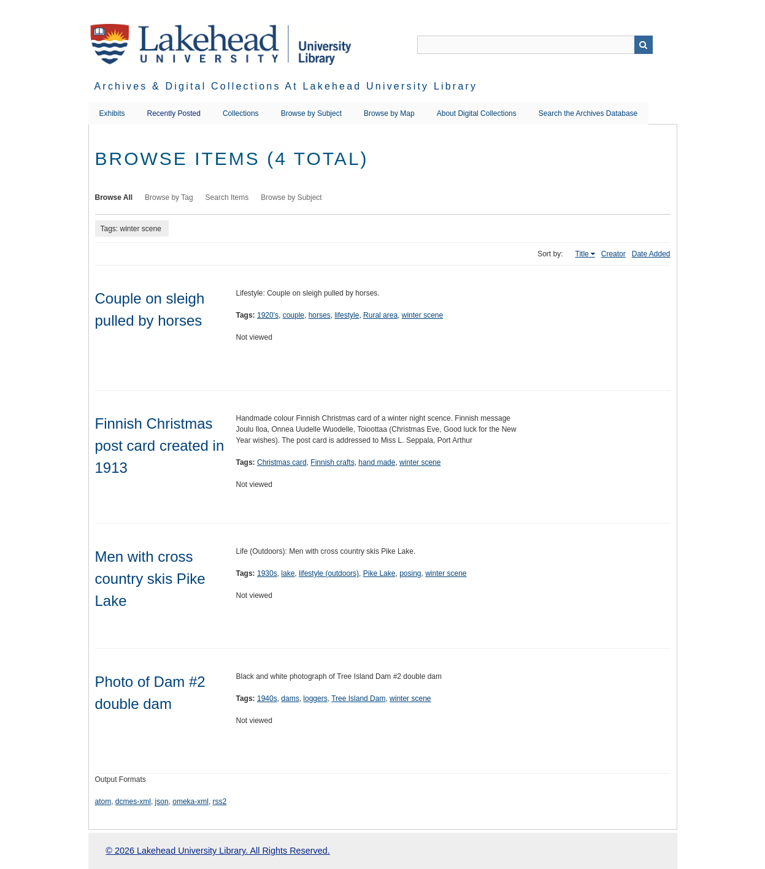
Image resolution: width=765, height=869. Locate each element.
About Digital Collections (477, 113)
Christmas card (282, 462)
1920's (268, 315)
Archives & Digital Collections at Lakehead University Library (286, 86)
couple (293, 315)
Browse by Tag (169, 197)
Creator (613, 254)
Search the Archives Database (588, 113)
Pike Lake (379, 573)
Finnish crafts (332, 462)
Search (643, 45)
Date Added (651, 254)
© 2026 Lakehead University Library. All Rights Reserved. (217, 851)
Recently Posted (174, 113)
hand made (376, 462)
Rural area (380, 315)
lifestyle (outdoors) (329, 573)
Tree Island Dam (358, 698)
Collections (241, 113)
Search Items (227, 197)
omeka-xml (190, 801)
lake (287, 573)
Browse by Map (389, 113)
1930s (267, 573)
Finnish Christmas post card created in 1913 (160, 445)
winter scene (422, 315)
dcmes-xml (133, 801)
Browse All (114, 197)
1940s (267, 698)
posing (410, 573)
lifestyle (346, 315)
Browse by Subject (311, 113)
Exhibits (112, 113)
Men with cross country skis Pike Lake (150, 578)
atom (103, 801)
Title (582, 254)
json (162, 801)
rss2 (220, 801)
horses (320, 315)
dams (290, 698)
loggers (315, 698)
